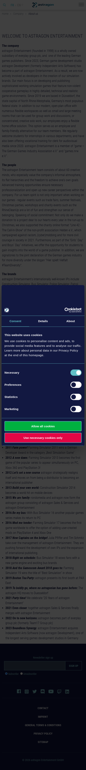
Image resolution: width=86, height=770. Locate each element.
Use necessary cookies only (43, 437)
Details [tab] (43, 321)
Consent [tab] (15, 321)
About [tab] (70, 321)
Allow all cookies (43, 426)
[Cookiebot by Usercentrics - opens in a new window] (64, 310)
